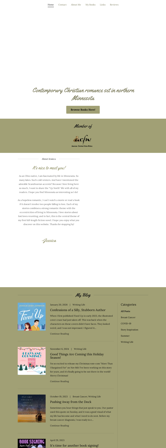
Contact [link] (62, 4)
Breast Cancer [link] (128, 317)
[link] (66, 322)
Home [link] (51, 4)
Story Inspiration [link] (129, 329)
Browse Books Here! (83, 109)
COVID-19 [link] (126, 323)
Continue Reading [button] (59, 333)
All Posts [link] (125, 311)
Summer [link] (125, 335)
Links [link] (102, 4)
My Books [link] (90, 4)
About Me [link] (76, 4)
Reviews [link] (114, 4)
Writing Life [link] (127, 342)
